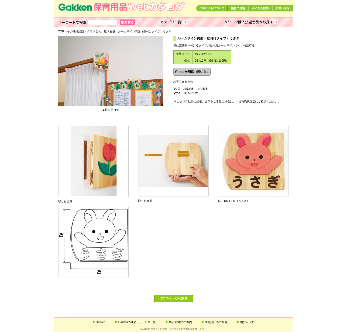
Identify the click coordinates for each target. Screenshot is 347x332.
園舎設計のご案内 (216, 322)
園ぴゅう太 (247, 322)
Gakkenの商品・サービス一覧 (137, 322)
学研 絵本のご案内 (180, 322)
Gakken (100, 322)
